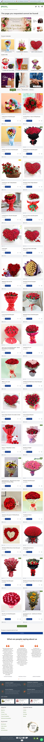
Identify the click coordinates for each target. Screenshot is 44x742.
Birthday (8, 86)
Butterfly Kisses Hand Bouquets (30, 314)
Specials (31, 89)
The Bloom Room (27, 514)
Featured (13, 89)
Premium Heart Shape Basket (30, 182)
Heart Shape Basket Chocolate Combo (11, 414)
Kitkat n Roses (36, 699)
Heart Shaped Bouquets (36, 51)
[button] (21, 88)
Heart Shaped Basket (28, 414)
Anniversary (22, 86)
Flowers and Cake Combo (8, 70)
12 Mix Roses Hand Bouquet (8, 116)
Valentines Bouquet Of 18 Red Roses (10, 514)
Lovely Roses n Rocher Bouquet (9, 215)
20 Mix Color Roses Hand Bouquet (10, 149)
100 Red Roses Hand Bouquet (30, 149)
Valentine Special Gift (7, 281)
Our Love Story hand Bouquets (30, 215)
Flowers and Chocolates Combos (23, 70)
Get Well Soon (37, 86)
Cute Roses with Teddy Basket (9, 182)
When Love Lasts (6, 381)
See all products (21, 626)
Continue (22, 633)
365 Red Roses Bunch (28, 547)
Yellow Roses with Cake (9, 699)
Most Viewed (4, 696)
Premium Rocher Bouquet (29, 281)
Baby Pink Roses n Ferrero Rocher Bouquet (23, 699)
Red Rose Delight (27, 447)
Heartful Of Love (27, 347)
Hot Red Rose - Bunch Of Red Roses (31, 116)
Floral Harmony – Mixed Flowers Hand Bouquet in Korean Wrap (11, 481)
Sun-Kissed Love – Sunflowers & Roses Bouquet (32, 614)
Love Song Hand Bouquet (8, 314)
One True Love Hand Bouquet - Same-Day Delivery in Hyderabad (11, 348)
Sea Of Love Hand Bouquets (8, 613)
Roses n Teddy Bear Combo (8, 447)
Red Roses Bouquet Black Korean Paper (32, 580)
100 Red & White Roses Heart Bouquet (11, 547)
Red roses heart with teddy (29, 248)
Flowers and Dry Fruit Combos (37, 70)
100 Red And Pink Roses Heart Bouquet (32, 381)
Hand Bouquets (8, 51)
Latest (18, 89)
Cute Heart (4, 248)
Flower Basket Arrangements (23, 51)
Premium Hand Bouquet (29, 480)
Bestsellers (25, 89)
